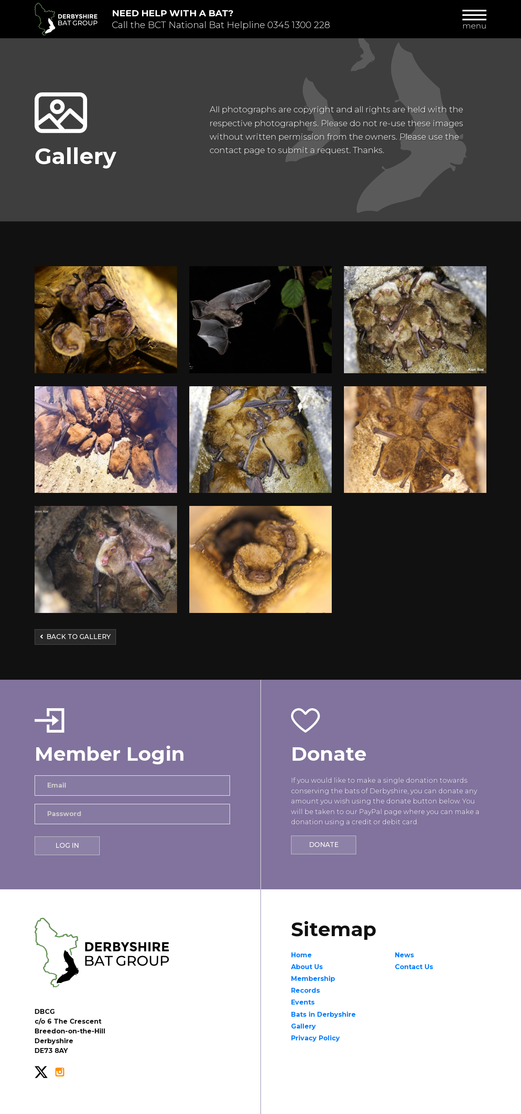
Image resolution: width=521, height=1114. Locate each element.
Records (305, 990)
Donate (324, 845)
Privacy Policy (315, 1038)
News (404, 955)
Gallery (303, 1026)
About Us (307, 967)
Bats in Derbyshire (323, 1014)
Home (301, 955)
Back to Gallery (75, 637)
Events (303, 1002)
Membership (313, 979)
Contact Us (414, 967)
